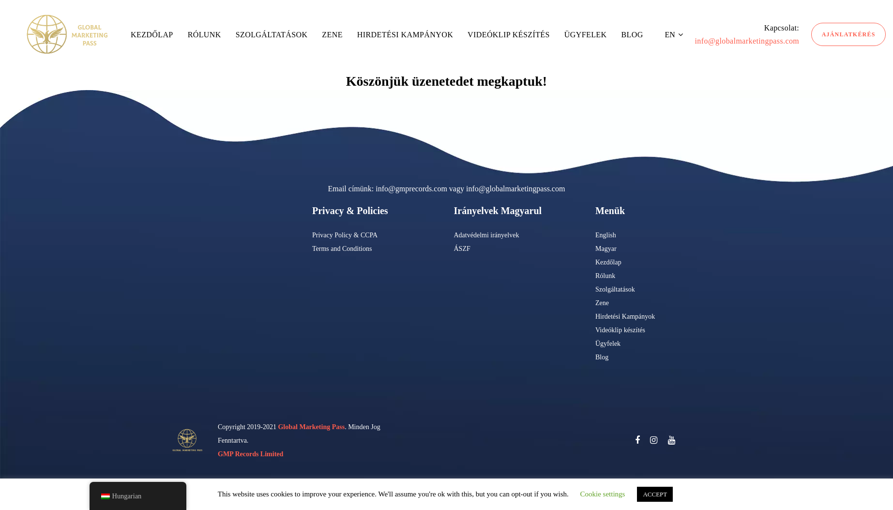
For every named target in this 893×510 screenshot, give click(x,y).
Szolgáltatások (615, 289)
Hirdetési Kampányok (625, 316)
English (605, 235)
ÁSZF (462, 248)
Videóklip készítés (620, 330)
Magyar (606, 248)
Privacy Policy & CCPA (345, 235)
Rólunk (605, 275)
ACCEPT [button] (655, 494)
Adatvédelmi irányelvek (486, 235)
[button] (674, 34)
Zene (602, 303)
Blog (601, 357)
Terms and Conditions (342, 248)
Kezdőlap (608, 262)
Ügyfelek (608, 343)
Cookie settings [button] (602, 494)
